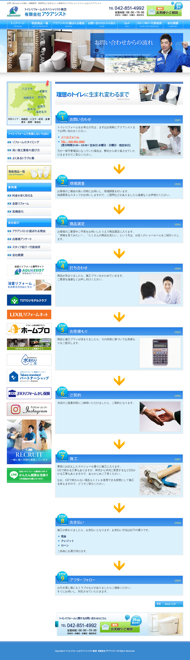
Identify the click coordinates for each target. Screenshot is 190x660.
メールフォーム (70, 137)
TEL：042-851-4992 (73, 141)
